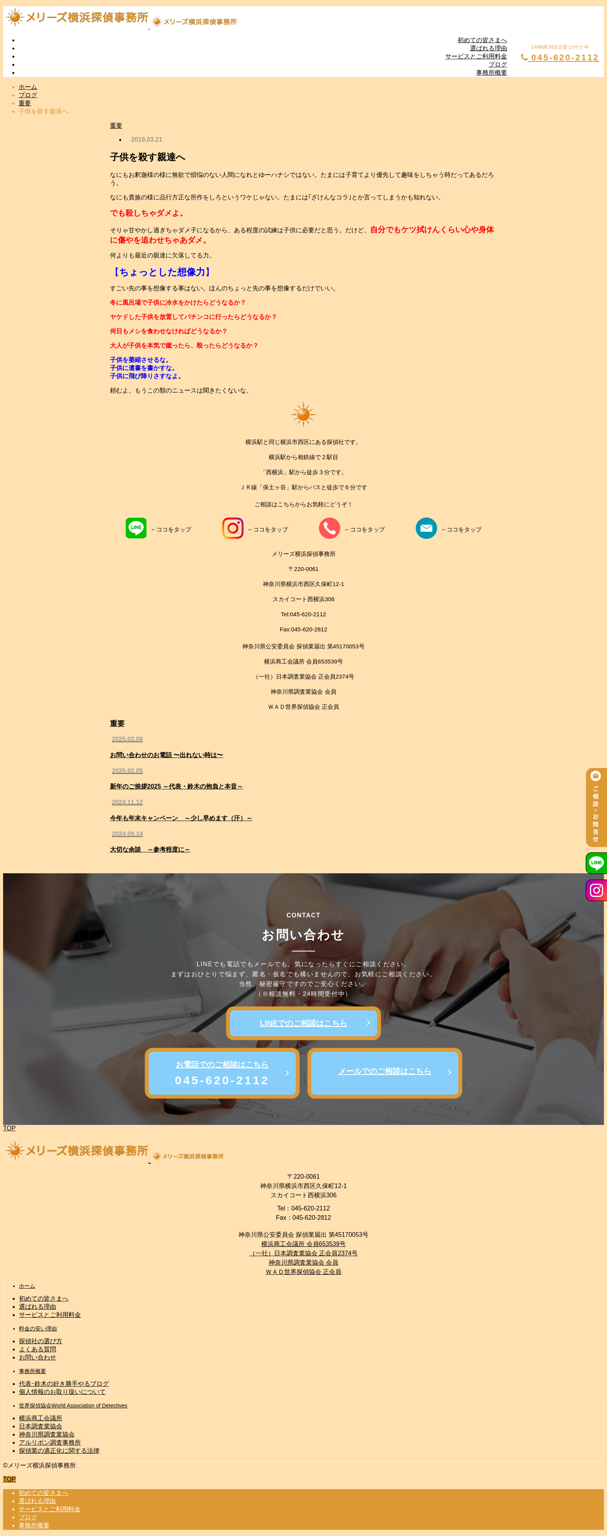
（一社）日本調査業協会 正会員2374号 (303, 1253)
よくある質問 (37, 1349)
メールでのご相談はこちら (384, 1071)
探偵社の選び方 (40, 1341)
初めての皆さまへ (482, 40)
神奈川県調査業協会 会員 (303, 1262)
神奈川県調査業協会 (47, 1434)
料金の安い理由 (38, 1328)
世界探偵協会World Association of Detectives (73, 1405)
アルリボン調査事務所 (50, 1442)
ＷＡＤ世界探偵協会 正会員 (303, 1272)
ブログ (498, 64)
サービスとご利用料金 (476, 56)
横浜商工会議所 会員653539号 (303, 1244)
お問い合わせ (37, 1357)
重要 (116, 125)
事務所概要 (491, 72)
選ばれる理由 (488, 48)
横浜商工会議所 (40, 1418)
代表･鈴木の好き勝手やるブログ (64, 1383)
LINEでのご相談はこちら (303, 1023)
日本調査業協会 (40, 1426)
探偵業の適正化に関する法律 (59, 1450)
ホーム (27, 1286)
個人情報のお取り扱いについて (62, 1392)
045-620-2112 (560, 57)
